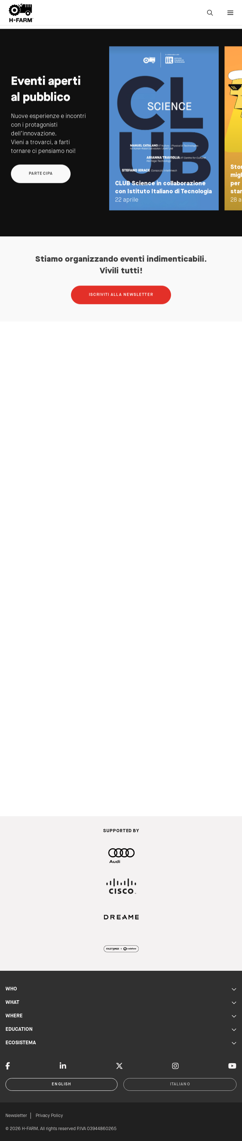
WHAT (121, 1002)
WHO (121, 989)
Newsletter (16, 1116)
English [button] (61, 1084)
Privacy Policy (49, 1116)
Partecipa (41, 183)
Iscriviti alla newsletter (121, 304)
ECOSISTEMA (121, 1043)
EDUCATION (121, 1029)
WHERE (121, 1016)
